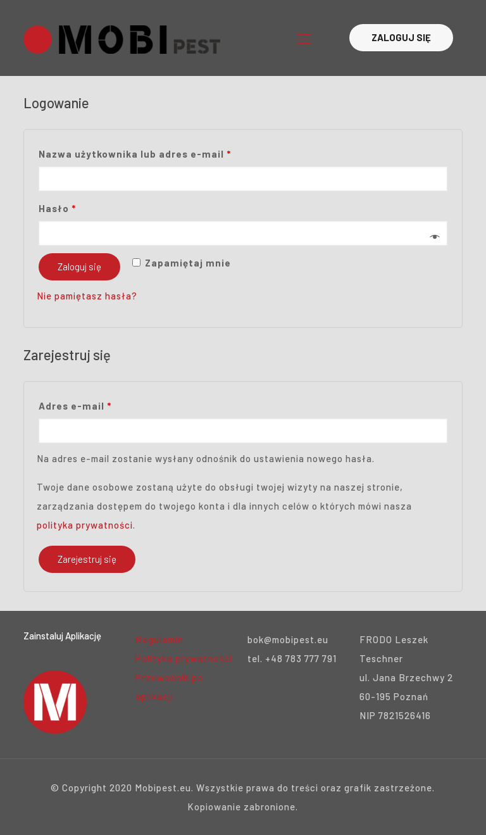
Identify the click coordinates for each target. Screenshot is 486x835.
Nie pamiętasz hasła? (87, 295)
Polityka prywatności (183, 658)
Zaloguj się (79, 266)
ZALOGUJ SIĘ (401, 37)
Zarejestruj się (87, 559)
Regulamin (159, 639)
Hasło (57, 208)
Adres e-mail (75, 405)
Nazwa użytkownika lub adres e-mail (135, 154)
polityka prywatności (85, 525)
